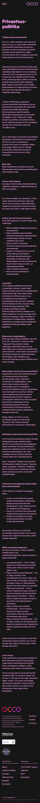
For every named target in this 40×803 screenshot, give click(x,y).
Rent (23, 774)
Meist (4, 767)
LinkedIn (32, 719)
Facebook (32, 716)
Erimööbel (25, 777)
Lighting (24, 770)
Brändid (5, 780)
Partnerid (6, 784)
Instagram (32, 723)
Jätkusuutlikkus (9, 770)
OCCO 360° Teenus (29, 767)
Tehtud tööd (7, 777)
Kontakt (5, 774)
